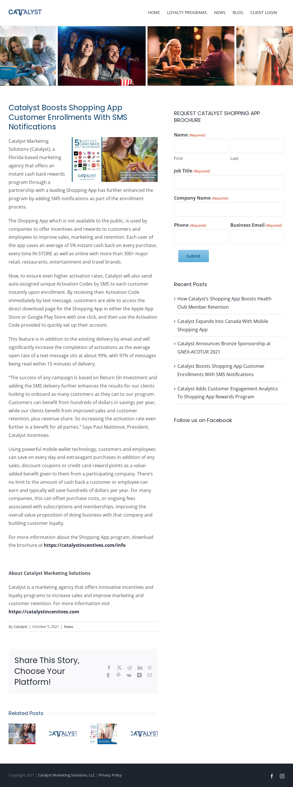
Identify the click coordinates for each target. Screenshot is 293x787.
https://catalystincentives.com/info (85, 545)
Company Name (201, 198)
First (178, 158)
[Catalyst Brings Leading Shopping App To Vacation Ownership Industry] (144, 727)
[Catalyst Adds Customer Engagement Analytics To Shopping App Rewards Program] (103, 727)
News (68, 626)
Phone (190, 225)
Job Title (192, 171)
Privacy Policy (110, 775)
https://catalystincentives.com (44, 612)
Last (234, 158)
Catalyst (20, 626)
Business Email (256, 225)
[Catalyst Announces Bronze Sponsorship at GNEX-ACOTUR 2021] (62, 727)
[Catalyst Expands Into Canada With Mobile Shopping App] (22, 727)
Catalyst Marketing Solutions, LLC (66, 775)
